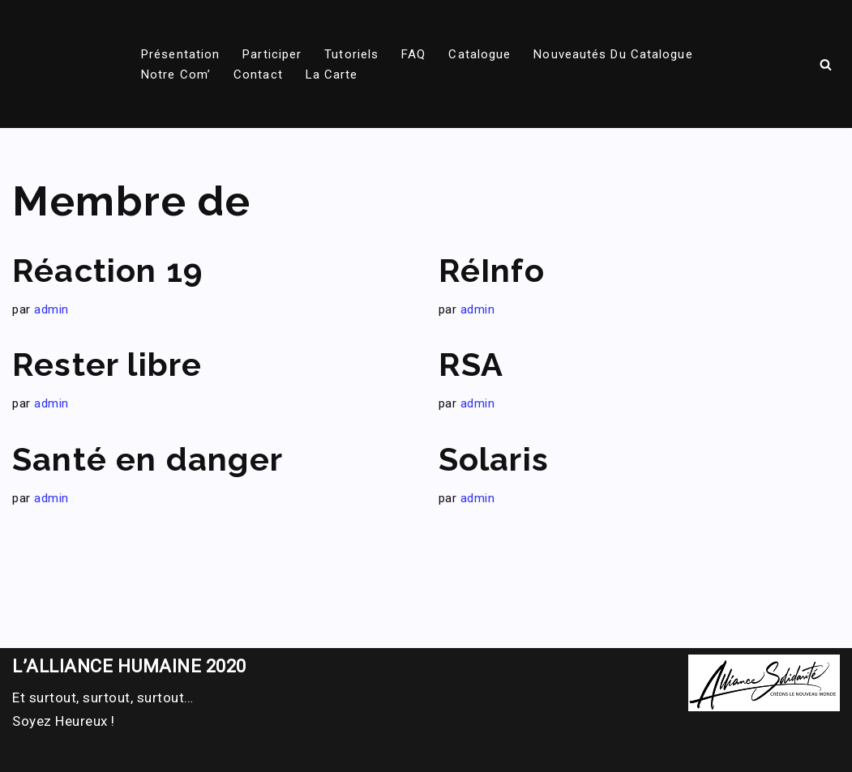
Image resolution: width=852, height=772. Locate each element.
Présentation (180, 54)
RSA (471, 364)
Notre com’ (176, 74)
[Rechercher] (826, 64)
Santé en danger (147, 459)
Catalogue (479, 54)
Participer (272, 54)
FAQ (413, 54)
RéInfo (492, 270)
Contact (258, 74)
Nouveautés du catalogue (612, 54)
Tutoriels (351, 54)
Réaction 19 (107, 270)
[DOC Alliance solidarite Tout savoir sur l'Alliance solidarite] (54, 64)
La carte (332, 74)
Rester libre (107, 364)
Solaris (494, 459)
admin (51, 309)
